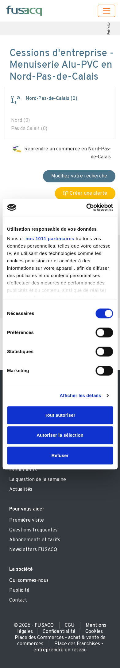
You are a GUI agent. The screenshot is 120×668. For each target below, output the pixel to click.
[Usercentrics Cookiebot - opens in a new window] (86, 207)
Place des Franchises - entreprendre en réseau (68, 647)
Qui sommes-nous (28, 581)
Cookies (94, 632)
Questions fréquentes (33, 530)
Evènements (23, 470)
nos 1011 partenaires (49, 238)
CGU (70, 625)
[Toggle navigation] (106, 11)
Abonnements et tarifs (34, 540)
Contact (18, 600)
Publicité (109, 28)
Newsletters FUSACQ (33, 550)
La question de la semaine (37, 480)
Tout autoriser (60, 415)
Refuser (60, 455)
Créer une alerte (85, 193)
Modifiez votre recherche (79, 176)
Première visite (26, 520)
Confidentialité (59, 632)
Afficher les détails (80, 395)
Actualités (20, 490)
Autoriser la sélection (60, 435)
